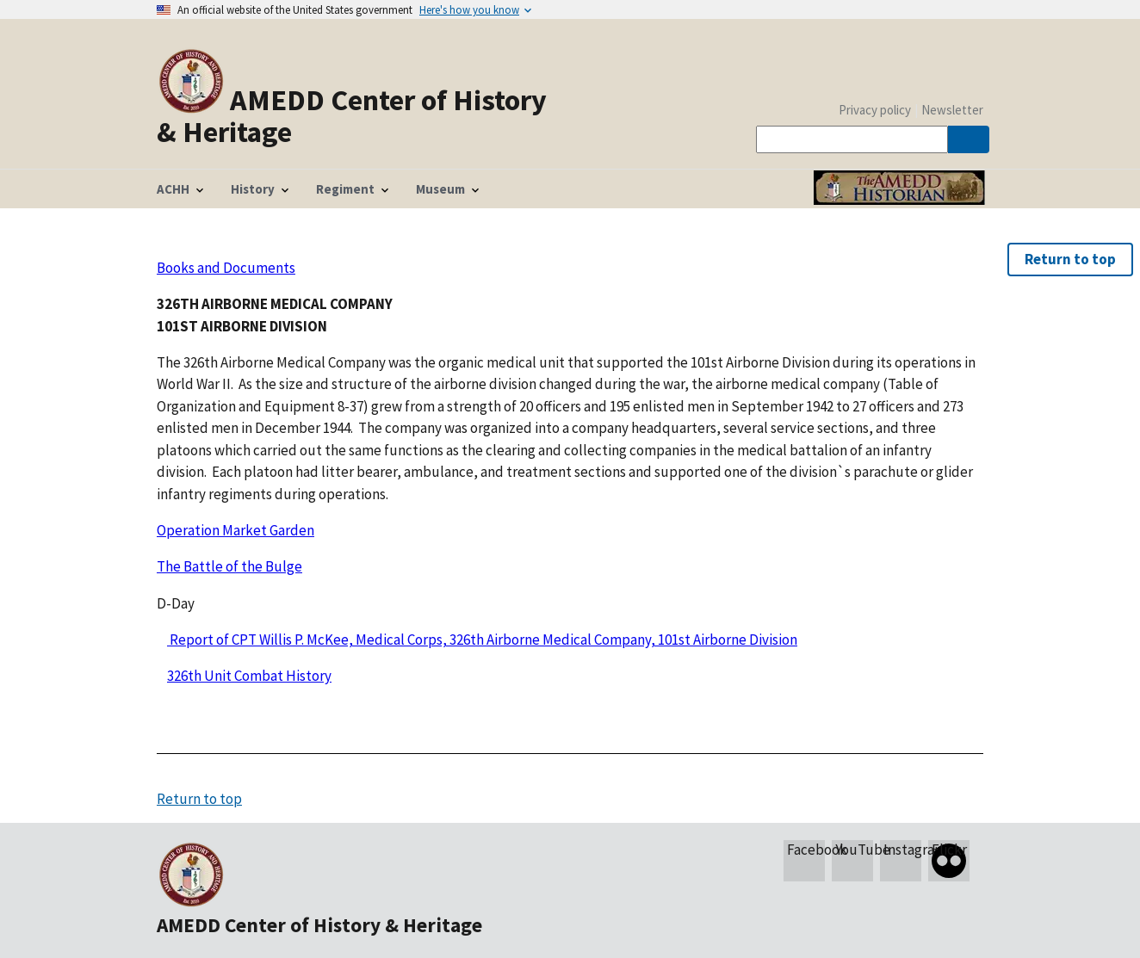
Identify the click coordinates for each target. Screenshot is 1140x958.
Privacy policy (875, 109)
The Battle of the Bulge (229, 566)
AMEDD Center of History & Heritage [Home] (352, 115)
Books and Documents (226, 267)
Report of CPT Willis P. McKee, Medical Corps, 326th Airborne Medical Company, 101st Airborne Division (482, 639)
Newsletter (952, 109)
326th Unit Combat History (249, 675)
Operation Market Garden (235, 530)
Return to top (1070, 259)
